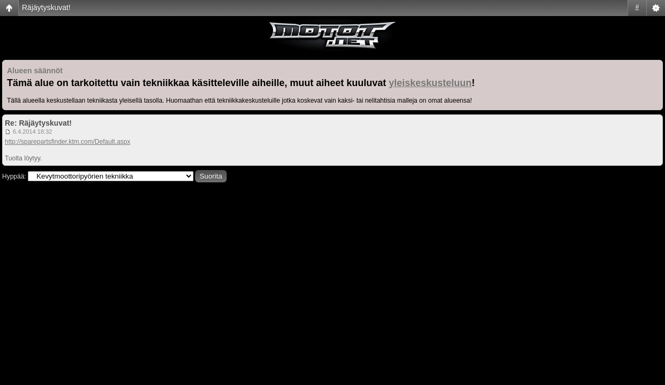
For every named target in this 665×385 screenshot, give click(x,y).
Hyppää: (14, 176)
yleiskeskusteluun (430, 83)
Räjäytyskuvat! (46, 7)
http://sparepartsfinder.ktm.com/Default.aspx (67, 141)
